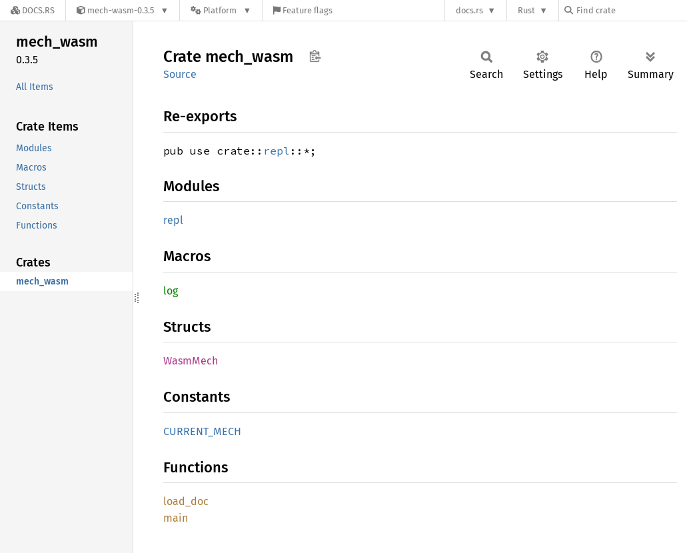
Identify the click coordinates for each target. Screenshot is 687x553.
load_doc (186, 501)
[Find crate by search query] (631, 10)
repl (276, 150)
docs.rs (469, 10)
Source (180, 74)
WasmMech (190, 360)
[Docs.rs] (32, 10)
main (175, 518)
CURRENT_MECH (202, 431)
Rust (526, 10)
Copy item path (315, 56)
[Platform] (221, 10)
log (170, 290)
